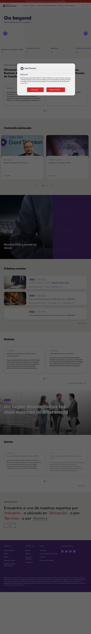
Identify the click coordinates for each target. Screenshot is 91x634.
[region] (46, 79)
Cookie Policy (23, 83)
